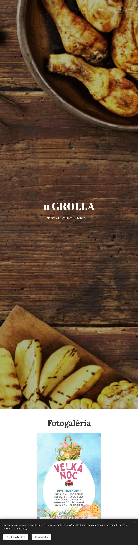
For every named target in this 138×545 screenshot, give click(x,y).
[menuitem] (78, 9)
